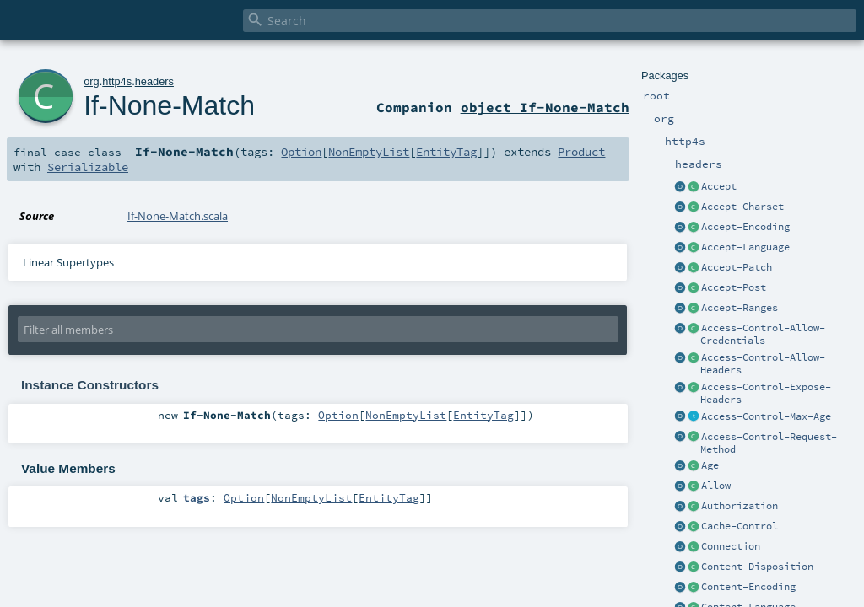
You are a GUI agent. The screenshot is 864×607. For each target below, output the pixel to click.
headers (154, 81)
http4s (117, 81)
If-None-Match (169, 105)
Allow (716, 486)
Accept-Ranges (739, 308)
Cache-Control (739, 526)
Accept (719, 186)
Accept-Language (745, 247)
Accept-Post (733, 287)
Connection (730, 546)
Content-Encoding (748, 587)
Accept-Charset (742, 206)
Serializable (87, 167)
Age (710, 465)
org (92, 81)
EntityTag (446, 151)
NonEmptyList (368, 151)
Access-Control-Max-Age (766, 416)
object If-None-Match (545, 107)
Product (581, 151)
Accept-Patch (736, 267)
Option (301, 151)
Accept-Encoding (745, 227)
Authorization (739, 506)
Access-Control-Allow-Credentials (762, 334)
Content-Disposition (757, 566)
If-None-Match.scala (177, 215)
